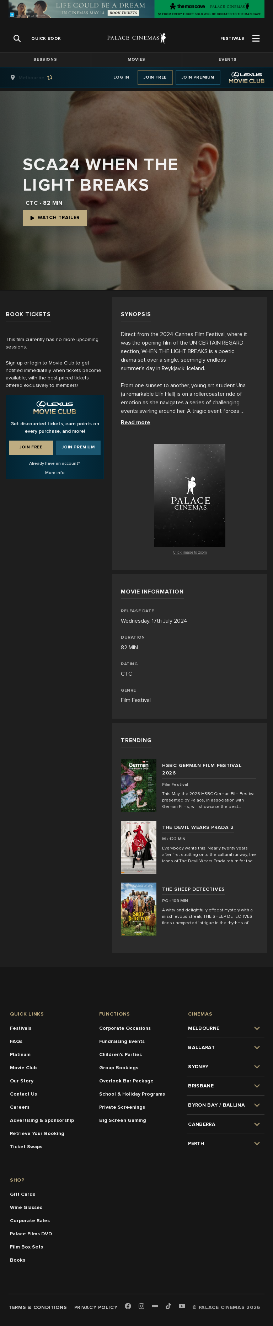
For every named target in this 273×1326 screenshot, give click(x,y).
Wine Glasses (26, 1207)
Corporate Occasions (125, 1028)
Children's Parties (120, 1054)
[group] (39, 77)
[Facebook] (128, 1306)
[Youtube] (182, 1306)
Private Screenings (122, 1107)
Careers (20, 1107)
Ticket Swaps (26, 1147)
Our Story (21, 1081)
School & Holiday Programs (132, 1094)
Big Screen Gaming (122, 1120)
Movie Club (23, 1068)
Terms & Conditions (38, 1307)
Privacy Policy (96, 1307)
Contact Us (23, 1094)
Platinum (20, 1054)
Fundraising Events (122, 1041)
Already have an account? (54, 463)
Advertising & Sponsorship (42, 1120)
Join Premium (198, 77)
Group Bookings (118, 1068)
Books (17, 1260)
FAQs (16, 1041)
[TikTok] (168, 1306)
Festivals (20, 1028)
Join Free (155, 77)
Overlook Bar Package (126, 1081)
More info (55, 472)
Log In (121, 77)
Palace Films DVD (31, 1234)
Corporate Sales (30, 1221)
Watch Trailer (55, 217)
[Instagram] (141, 1306)
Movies (136, 59)
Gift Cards (22, 1194)
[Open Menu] (255, 38)
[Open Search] (17, 38)
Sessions (45, 59)
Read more (135, 422)
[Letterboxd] (155, 1306)
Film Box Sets (26, 1247)
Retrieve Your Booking (37, 1133)
